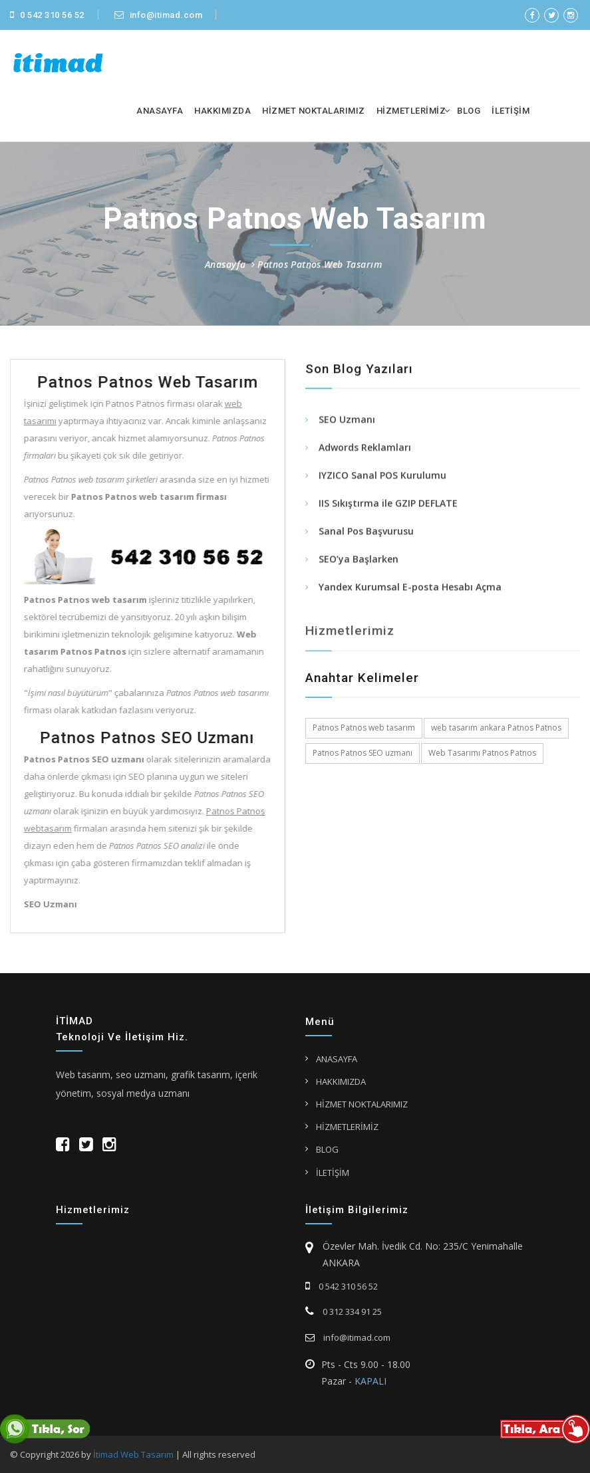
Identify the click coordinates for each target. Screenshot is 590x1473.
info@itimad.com (158, 15)
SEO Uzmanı (347, 421)
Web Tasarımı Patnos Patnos (482, 752)
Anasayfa (225, 264)
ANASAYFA (159, 111)
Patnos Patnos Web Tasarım (319, 264)
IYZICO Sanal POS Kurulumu (382, 477)
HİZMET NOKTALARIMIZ (313, 111)
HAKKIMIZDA (222, 111)
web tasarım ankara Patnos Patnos (496, 727)
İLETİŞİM (510, 111)
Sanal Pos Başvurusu (366, 532)
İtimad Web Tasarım (133, 1454)
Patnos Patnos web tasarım (364, 727)
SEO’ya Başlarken (358, 560)
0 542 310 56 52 (47, 15)
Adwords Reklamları (365, 449)
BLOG (468, 111)
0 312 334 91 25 (343, 1311)
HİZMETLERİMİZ (411, 111)
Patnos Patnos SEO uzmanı (362, 752)
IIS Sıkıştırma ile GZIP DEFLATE (388, 505)
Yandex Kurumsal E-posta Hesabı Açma (410, 588)
